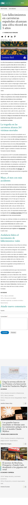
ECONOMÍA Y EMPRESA (7, 472)
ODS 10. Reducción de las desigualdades (11, 398)
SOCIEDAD (12, 8)
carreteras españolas (6, 300)
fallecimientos (4, 303)
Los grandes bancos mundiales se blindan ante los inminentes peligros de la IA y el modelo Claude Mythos (14, 426)
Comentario (4, 316)
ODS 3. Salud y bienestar (7, 296)
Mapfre (24, 398)
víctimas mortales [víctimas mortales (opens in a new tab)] (16, 213)
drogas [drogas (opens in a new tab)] (19, 169)
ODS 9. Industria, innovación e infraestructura (12, 393)
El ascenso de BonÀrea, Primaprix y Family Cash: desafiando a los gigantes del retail (14, 466)
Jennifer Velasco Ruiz (6, 403)
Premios (3, 400)
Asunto (2, 310)
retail (2, 483)
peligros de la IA (5, 440)
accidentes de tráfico (17, 300)
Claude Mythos (14, 440)
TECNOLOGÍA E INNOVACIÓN (9, 434)
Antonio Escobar (5, 486)
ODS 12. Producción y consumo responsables (13, 481)
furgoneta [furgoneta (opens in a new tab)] (22, 228)
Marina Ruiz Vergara (11, 32)
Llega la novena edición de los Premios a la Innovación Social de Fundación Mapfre (14, 384)
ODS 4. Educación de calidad (8, 298)
